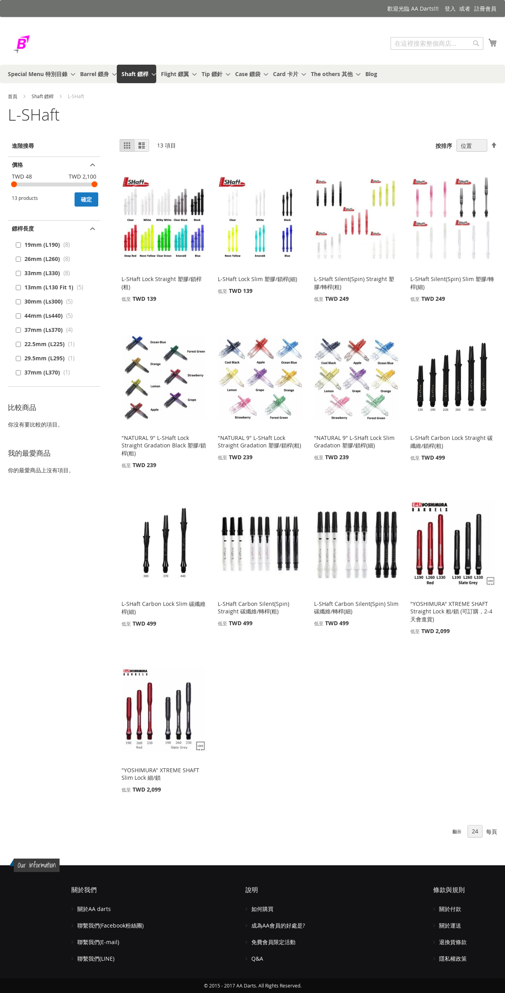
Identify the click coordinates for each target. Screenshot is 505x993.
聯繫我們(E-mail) (98, 942)
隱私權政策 (453, 958)
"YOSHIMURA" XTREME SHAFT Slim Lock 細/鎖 (160, 773)
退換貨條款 (453, 942)
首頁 (13, 96)
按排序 (444, 145)
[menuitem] (39, 74)
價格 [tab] (17, 164)
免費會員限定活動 (273, 942)
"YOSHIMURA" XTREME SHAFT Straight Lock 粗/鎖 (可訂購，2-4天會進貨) (451, 611)
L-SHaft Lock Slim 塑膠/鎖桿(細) (257, 279)
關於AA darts (94, 909)
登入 (450, 8)
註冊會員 (485, 8)
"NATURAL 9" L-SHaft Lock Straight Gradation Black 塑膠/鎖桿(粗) (164, 445)
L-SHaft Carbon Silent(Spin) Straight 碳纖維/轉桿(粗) (253, 607)
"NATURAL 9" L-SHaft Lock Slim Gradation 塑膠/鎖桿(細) (354, 441)
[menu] (252, 74)
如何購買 (262, 909)
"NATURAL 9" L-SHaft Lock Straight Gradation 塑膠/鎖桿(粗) (259, 441)
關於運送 (450, 925)
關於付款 (450, 909)
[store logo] (41, 44)
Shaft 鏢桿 (43, 96)
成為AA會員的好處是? (278, 925)
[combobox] (437, 43)
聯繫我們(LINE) (95, 958)
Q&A (257, 958)
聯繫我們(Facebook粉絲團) (110, 925)
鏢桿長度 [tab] (23, 228)
